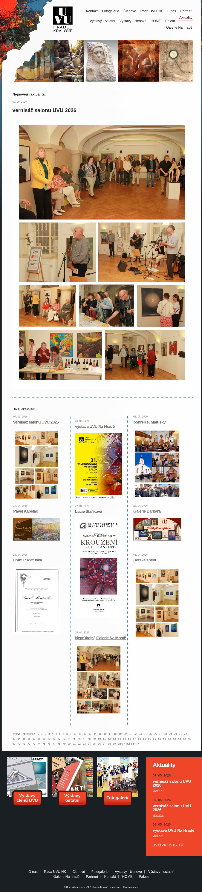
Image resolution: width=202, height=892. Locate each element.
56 (129, 738)
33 (13, 738)
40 (49, 738)
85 (94, 743)
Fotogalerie (110, 11)
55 (124, 738)
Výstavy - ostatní (102, 21)
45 (74, 738)
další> (121, 743)
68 (189, 738)
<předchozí (29, 733)
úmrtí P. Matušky (27, 560)
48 (89, 738)
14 (95, 733)
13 (90, 733)
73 (34, 743)
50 (99, 738)
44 (69, 738)
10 (74, 733)
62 (159, 738)
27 (160, 733)
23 (140, 733)
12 (85, 733)
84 (89, 743)
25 (150, 733)
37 (34, 738)
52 (109, 738)
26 (155, 733)
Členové (129, 11)
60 (149, 738)
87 (104, 743)
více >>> (158, 790)
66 (179, 738)
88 (109, 743)
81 (74, 743)
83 (84, 743)
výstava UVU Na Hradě (95, 426)
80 (69, 743)
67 (184, 738)
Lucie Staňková (88, 511)
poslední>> (132, 743)
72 (29, 743)
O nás (171, 11)
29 (170, 733)
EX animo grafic (129, 887)
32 (185, 733)
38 (39, 738)
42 (59, 738)
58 (139, 738)
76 (49, 743)
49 (94, 738)
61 (154, 738)
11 (80, 733)
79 (64, 743)
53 (114, 738)
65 (174, 738)
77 (54, 743)
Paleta (170, 21)
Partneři (186, 11)
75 (44, 743)
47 (84, 738)
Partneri (92, 876)
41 (54, 738)
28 (165, 733)
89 (114, 743)
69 (13, 743)
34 (18, 738)
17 (110, 733)
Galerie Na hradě (66, 876)
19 (120, 733)
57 (134, 738)
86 (99, 743)
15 (100, 733)
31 (180, 733)
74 (39, 743)
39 (44, 738)
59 (144, 738)
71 (24, 743)
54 (119, 738)
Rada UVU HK (151, 11)
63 (164, 738)
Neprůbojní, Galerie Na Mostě (100, 638)
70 (18, 743)
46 (79, 738)
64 (169, 738)
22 (135, 733)
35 (24, 738)
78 (59, 743)
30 (175, 733)
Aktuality (185, 17)
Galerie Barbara (147, 511)
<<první (16, 733)
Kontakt (92, 11)
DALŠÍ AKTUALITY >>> (168, 845)
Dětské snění (144, 560)
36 (29, 738)
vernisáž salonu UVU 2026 (36, 422)
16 (105, 733)
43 (64, 738)
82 (79, 743)
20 (125, 733)
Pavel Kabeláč (25, 511)
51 (104, 738)
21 (130, 733)
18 (115, 733)
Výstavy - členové (132, 21)
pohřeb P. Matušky (149, 422)
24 (145, 733)
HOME (156, 21)
